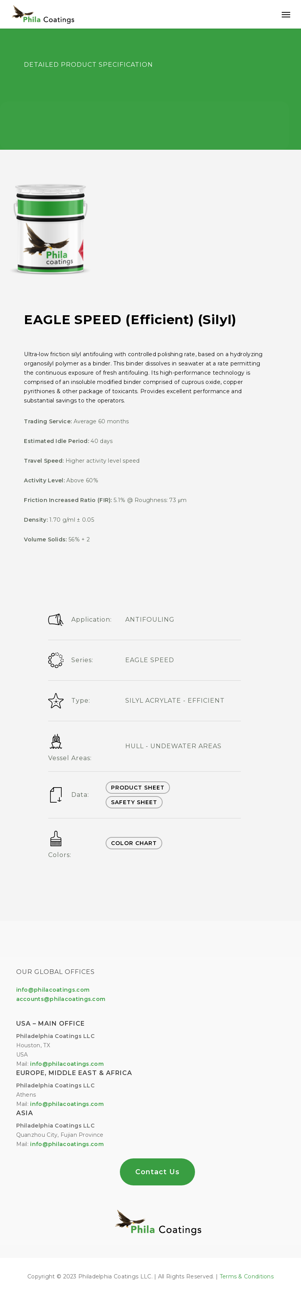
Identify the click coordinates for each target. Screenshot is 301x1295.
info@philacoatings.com (67, 1104)
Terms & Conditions (247, 1276)
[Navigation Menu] (286, 14)
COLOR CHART (134, 843)
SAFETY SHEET (134, 802)
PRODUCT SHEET (138, 787)
